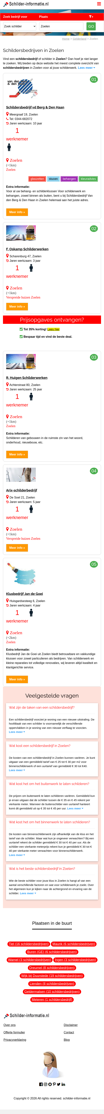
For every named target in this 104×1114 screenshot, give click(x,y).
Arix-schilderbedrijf (21, 490)
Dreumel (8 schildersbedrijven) (52, 968)
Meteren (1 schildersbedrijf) (52, 999)
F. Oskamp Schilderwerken (27, 249)
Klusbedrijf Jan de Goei (24, 594)
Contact (69, 1032)
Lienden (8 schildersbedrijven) (52, 984)
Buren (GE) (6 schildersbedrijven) (52, 952)
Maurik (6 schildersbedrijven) (73, 944)
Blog (67, 1039)
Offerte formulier (14, 1032)
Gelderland (79, 38)
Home (66, 38)
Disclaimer (71, 1025)
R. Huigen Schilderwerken (26, 378)
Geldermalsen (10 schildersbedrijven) (52, 991)
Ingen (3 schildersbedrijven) (75, 960)
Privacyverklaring (15, 1039)
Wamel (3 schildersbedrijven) (29, 960)
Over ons (10, 1025)
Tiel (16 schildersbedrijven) (29, 944)
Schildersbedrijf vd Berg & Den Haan (35, 107)
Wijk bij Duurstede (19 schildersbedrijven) (52, 976)
